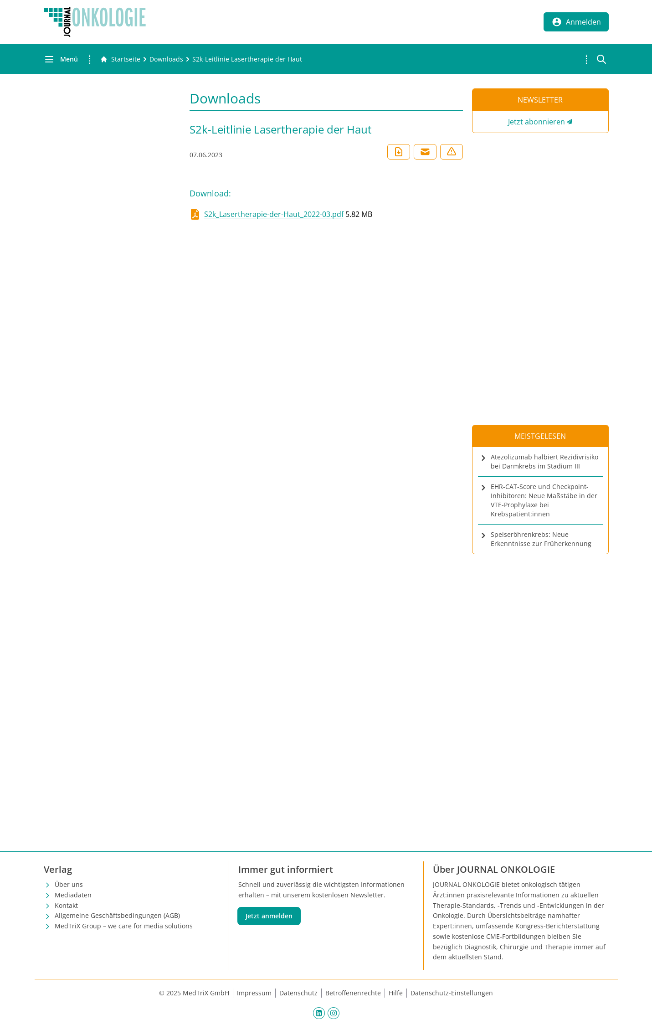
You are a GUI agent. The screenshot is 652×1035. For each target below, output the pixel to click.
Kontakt (66, 905)
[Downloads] (166, 59)
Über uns (69, 884)
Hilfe (396, 993)
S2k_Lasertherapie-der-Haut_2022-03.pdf (274, 214)
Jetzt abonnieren (536, 122)
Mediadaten (73, 895)
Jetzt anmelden (269, 915)
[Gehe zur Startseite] (120, 59)
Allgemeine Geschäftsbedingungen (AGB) (117, 915)
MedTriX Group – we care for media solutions (124, 926)
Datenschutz (298, 993)
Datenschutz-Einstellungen (452, 993)
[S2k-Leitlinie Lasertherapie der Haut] (247, 59)
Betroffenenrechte (353, 993)
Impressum (254, 993)
